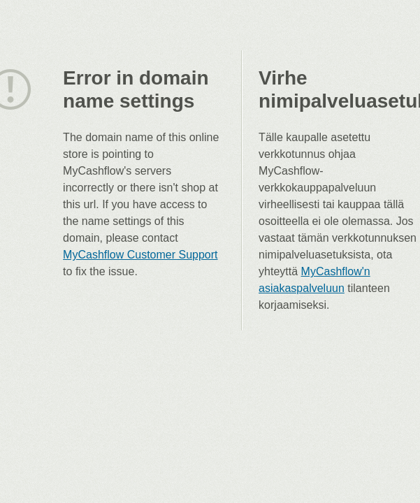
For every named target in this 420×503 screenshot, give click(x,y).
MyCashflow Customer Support (140, 255)
